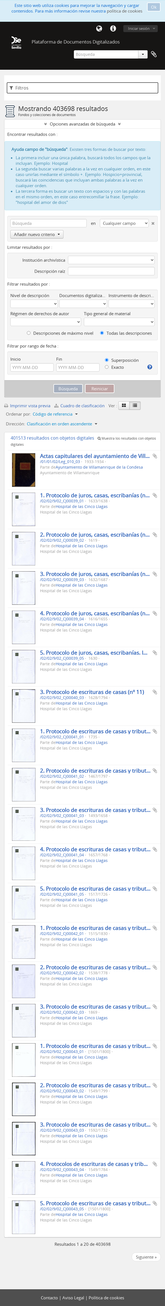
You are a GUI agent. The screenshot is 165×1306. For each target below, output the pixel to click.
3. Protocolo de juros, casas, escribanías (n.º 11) (99, 573)
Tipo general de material (107, 313)
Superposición (122, 360)
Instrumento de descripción (132, 295)
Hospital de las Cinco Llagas (82, 506)
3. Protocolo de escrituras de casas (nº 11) (92, 691)
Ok (154, 7)
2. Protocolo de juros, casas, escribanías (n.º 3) (97, 534)
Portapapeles (154, 54)
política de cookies (124, 11)
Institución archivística (43, 260)
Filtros (19, 88)
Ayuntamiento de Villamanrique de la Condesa (99, 467)
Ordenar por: (18, 414)
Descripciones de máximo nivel (60, 333)
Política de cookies (106, 1297)
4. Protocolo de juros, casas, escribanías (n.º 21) (99, 613)
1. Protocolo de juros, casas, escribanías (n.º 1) (97, 495)
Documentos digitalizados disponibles (83, 295)
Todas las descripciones (126, 333)
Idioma (99, 29)
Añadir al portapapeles (155, 456)
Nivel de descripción (29, 295)
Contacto (50, 1297)
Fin (59, 359)
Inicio (15, 359)
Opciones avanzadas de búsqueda (82, 124)
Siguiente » (146, 1257)
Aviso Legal (73, 1297)
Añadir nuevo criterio (37, 234)
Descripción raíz (49, 271)
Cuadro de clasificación (80, 405)
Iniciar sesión (139, 28)
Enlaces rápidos (113, 29)
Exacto (114, 367)
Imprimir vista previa (27, 405)
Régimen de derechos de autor (39, 313)
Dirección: (15, 424)
